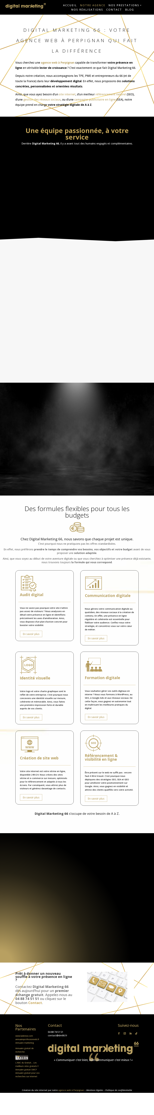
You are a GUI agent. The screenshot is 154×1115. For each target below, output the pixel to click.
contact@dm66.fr (57, 1035)
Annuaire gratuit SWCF (26, 1069)
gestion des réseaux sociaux (42, 99)
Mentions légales (94, 1090)
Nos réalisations (87, 10)
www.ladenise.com (24, 1035)
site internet (67, 94)
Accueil (70, 5)
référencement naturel (110, 94)
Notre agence (92, 5)
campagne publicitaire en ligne (95, 99)
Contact (114, 10)
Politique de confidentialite (118, 1090)
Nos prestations (123, 5)
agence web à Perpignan (57, 62)
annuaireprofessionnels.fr (27, 1039)
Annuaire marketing (24, 1042)
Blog (129, 10)
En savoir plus (31, 634)
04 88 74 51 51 (55, 1032)
